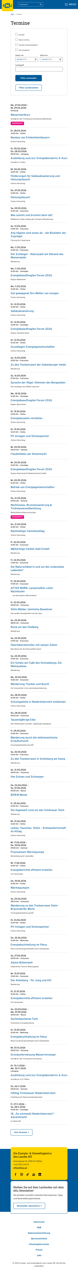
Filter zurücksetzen (28, 87)
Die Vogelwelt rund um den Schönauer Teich (37, 810)
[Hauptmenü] (70, 5)
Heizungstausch (20, 197)
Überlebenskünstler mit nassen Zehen (34, 645)
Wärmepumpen (20, 888)
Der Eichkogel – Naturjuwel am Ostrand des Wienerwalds (37, 256)
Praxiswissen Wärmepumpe (27, 852)
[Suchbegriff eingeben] (30, 4)
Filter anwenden (28, 78)
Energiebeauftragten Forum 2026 (31, 275)
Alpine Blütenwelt (22, 962)
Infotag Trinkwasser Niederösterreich (33, 1093)
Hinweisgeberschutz (39, 1244)
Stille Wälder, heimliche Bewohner (31, 609)
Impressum (39, 1222)
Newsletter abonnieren (28, 1206)
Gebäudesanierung (22, 311)
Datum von (19, 55)
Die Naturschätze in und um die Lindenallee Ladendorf (37, 568)
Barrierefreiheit (39, 1238)
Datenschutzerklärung (39, 1233)
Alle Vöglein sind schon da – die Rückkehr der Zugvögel (38, 234)
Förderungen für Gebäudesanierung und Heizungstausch (35, 178)
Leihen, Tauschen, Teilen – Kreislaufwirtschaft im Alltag (38, 830)
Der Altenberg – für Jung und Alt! (31, 980)
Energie (21, 35)
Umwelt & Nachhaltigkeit (28, 45)
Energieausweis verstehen (27, 418)
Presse (39, 1250)
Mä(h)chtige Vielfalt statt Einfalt (30, 549)
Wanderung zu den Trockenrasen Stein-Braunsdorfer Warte (35, 907)
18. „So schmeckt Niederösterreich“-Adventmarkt (33, 1115)
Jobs (39, 1255)
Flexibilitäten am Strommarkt (29, 454)
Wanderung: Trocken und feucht (30, 684)
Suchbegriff (19, 65)
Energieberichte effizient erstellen (31, 870)
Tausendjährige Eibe (23, 720)
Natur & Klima (24, 40)
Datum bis (44, 55)
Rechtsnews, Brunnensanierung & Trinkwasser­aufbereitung (31, 507)
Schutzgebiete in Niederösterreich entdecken (38, 702)
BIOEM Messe (19, 795)
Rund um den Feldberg (24, 627)
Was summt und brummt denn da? (31, 215)
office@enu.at (20, 1168)
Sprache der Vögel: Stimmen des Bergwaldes (38, 382)
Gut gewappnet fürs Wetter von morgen (35, 293)
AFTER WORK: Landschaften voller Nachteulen (32, 590)
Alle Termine (20, 1132)
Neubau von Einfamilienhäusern (30, 137)
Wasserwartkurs (20, 115)
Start (12, 14)
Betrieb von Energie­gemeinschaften (32, 487)
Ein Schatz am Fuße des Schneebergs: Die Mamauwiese (36, 664)
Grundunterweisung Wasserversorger (33, 1054)
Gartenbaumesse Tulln (24, 1019)
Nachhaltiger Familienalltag (28, 531)
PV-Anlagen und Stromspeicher (30, 436)
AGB (39, 1227)
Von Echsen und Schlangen (27, 777)
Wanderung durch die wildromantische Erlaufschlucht (34, 739)
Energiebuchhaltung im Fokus (29, 945)
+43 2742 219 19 (21, 1164)
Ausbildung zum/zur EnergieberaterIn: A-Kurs (39, 158)
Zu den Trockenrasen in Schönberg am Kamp (38, 759)
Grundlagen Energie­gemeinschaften (33, 347)
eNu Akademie (24, 50)
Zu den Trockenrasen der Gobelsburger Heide (38, 365)
